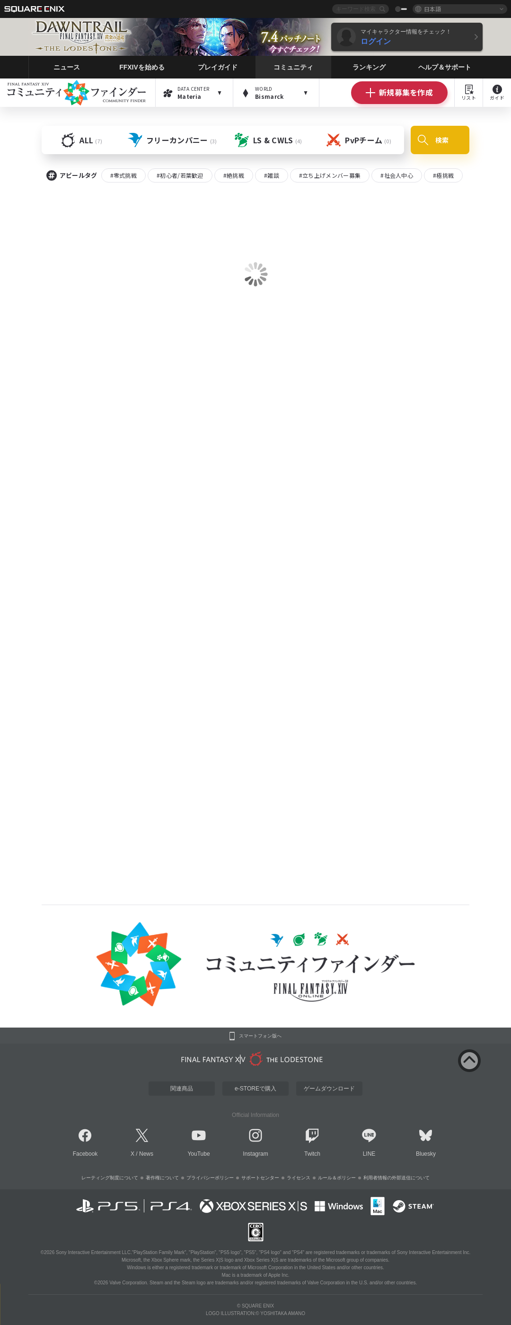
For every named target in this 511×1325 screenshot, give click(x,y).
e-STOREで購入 (255, 1088)
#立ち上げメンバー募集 (330, 175)
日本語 (432, 9)
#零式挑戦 (123, 175)
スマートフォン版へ (260, 1036)
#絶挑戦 (233, 175)
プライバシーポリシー (210, 1177)
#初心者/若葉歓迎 (180, 175)
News (146, 1154)
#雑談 (271, 175)
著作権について (162, 1177)
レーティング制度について (109, 1177)
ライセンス (298, 1177)
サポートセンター (260, 1177)
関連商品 (181, 1088)
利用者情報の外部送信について (396, 1177)
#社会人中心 (396, 175)
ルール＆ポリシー (337, 1177)
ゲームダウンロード (329, 1088)
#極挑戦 (443, 175)
